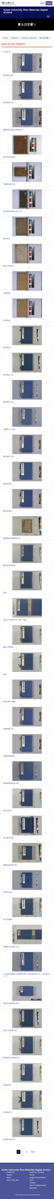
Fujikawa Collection (28, 38)
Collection (10, 1172)
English (49, 3)
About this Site (13, 1180)
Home (5, 38)
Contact (33, 1183)
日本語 (42, 3)
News (9, 1177)
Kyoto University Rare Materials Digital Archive (25, 10)
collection (14, 38)
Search (9, 1175)
